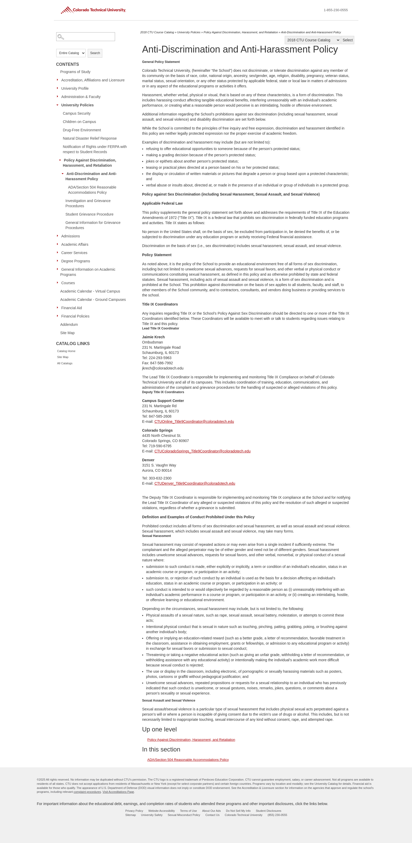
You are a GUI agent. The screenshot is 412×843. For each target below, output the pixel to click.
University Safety (152, 814)
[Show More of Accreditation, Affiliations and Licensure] (58, 79)
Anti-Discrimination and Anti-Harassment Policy (91, 176)
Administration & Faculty (81, 97)
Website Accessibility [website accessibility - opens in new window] (161, 810)
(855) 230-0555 (277, 814)
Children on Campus (79, 122)
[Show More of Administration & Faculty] (58, 96)
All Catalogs (65, 363)
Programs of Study (75, 72)
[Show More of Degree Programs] (58, 260)
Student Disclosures (268, 810)
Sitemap (130, 814)
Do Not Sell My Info (238, 810)
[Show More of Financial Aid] (58, 307)
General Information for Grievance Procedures (93, 225)
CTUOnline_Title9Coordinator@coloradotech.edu (194, 421)
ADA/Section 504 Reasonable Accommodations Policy (92, 189)
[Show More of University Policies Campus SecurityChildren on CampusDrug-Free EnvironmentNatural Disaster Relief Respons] (58, 104)
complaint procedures (87, 791)
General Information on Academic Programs (88, 272)
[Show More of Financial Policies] (58, 316)
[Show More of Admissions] (58, 235)
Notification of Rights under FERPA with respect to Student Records (95, 149)
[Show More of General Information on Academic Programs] (58, 269)
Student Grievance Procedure (89, 214)
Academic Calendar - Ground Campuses (93, 299)
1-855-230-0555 (336, 10)
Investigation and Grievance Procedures (88, 203)
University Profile (75, 88)
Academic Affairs (74, 244)
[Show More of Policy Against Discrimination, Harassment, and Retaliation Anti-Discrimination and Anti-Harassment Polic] (61, 160)
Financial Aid (71, 308)
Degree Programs (75, 261)
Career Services (74, 253)
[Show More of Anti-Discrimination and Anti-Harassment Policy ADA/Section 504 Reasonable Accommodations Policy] (64, 173)
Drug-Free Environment (82, 130)
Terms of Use (188, 810)
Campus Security (77, 113)
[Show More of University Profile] (58, 88)
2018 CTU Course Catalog (157, 32)
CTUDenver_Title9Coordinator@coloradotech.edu (194, 483)
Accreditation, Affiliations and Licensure (93, 80)
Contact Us (212, 814)
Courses (68, 283)
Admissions (70, 236)
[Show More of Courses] (58, 282)
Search (95, 53)
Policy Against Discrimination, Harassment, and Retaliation (89, 162)
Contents (67, 64)
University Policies (77, 105)
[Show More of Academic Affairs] (58, 244)
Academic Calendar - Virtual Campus (90, 291)
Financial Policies (75, 316)
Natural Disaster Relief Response (90, 138)
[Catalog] (312, 40)
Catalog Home (66, 351)
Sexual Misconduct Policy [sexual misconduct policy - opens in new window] (184, 814)
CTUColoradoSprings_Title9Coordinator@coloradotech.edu (202, 451)
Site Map (67, 333)
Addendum (69, 324)
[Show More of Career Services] (58, 252)
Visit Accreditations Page (118, 791)
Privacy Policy (134, 810)
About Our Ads (211, 810)
